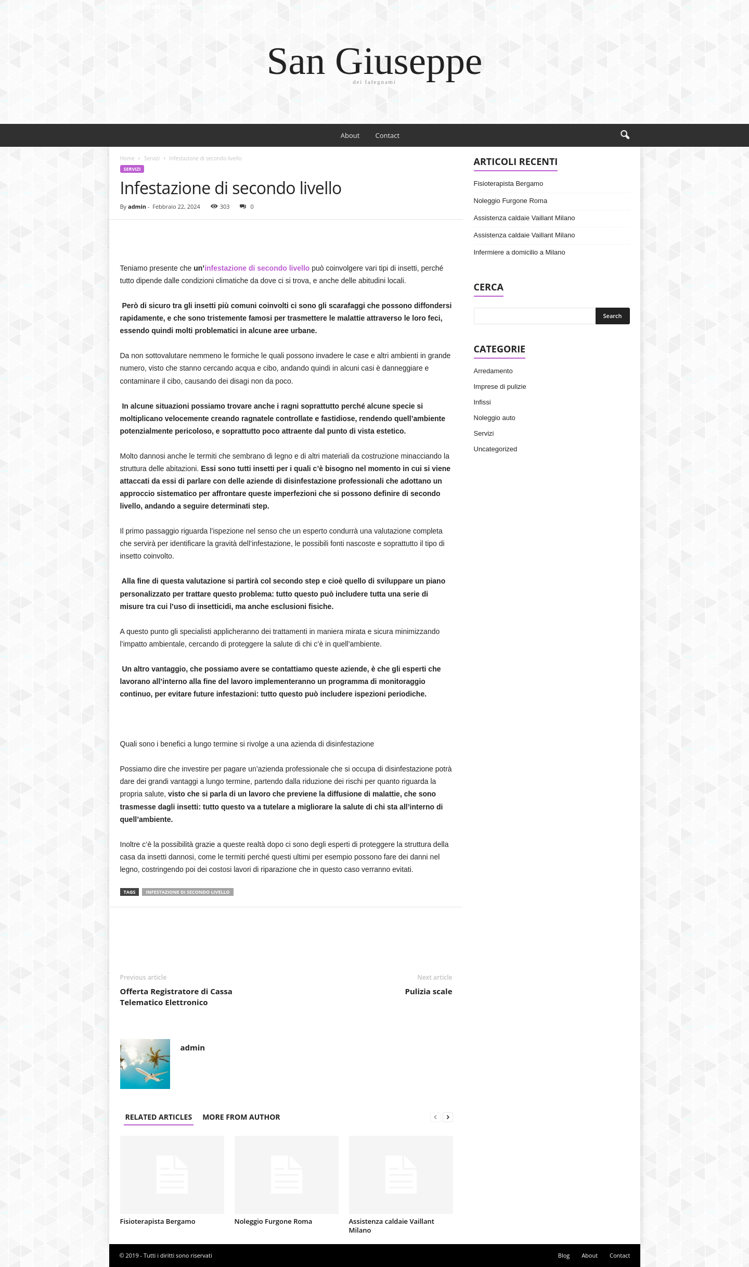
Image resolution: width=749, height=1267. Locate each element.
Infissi (482, 402)
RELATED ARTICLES (158, 1117)
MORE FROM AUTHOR (241, 1117)
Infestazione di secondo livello (187, 892)
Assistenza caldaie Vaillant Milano (391, 1226)
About (350, 135)
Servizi (152, 158)
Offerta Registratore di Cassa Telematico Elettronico (176, 996)
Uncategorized (496, 449)
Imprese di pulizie (500, 386)
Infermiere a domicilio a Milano (519, 252)
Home (127, 158)
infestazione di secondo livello (256, 268)
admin (137, 206)
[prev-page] (435, 1116)
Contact (387, 135)
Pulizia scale (429, 991)
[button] (624, 135)
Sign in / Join (231, 7)
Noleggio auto (494, 418)
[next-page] (448, 1116)
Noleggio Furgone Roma (274, 1221)
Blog (564, 1255)
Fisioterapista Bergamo (158, 1221)
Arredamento (493, 371)
